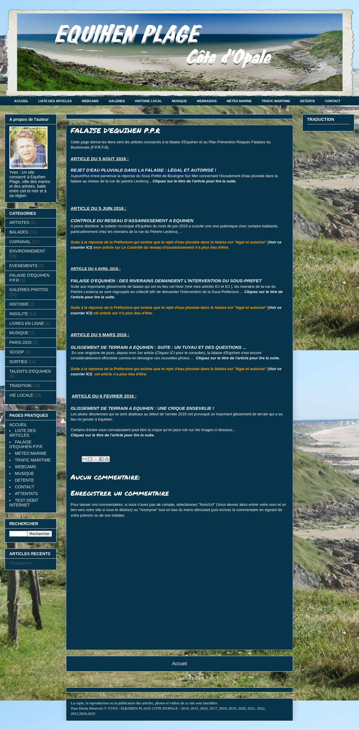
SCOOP (16, 352)
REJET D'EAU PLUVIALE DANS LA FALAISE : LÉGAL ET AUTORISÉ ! (143, 170)
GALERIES (117, 101)
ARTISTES (19, 222)
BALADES (18, 232)
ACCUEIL (21, 101)
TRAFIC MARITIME (276, 101)
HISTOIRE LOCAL (148, 101)
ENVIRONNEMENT (27, 251)
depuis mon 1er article (135, 353)
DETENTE (307, 101)
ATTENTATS (26, 493)
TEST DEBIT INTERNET (23, 502)
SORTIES (18, 361)
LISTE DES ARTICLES (55, 101)
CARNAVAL (20, 241)
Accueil (179, 663)
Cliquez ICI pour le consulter (180, 353)
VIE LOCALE (21, 395)
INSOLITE (18, 313)
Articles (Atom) (191, 678)
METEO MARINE (30, 453)
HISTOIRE (19, 304)
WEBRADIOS (207, 101)
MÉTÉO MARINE (239, 101)
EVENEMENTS (23, 265)
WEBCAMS (90, 101)
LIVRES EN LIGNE (26, 323)
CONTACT (332, 101)
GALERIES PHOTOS (28, 289)
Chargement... (22, 563)
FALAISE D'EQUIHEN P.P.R (25, 444)
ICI (217, 286)
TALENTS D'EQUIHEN (30, 371)
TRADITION (20, 385)
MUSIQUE (179, 101)
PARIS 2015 (20, 342)
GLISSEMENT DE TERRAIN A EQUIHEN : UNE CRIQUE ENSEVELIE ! (142, 408)
